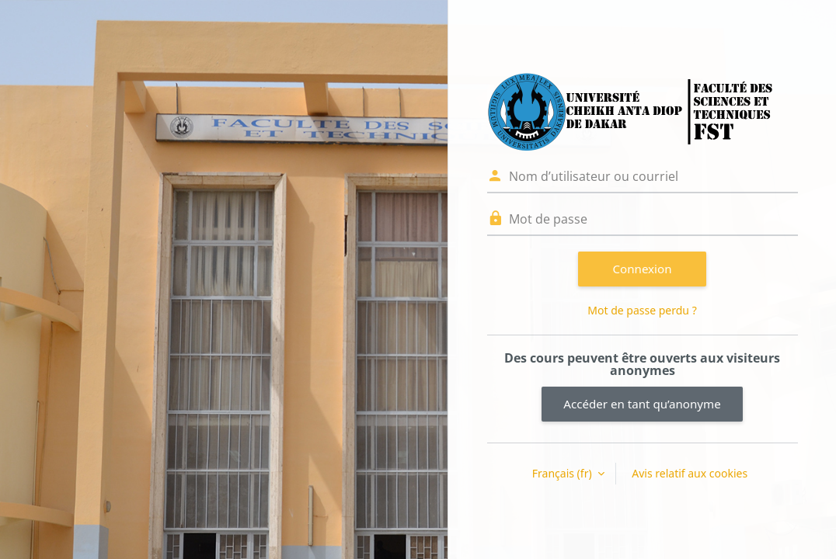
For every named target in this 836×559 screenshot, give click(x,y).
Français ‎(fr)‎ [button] (563, 473)
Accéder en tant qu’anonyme (641, 403)
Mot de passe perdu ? (641, 310)
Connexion (642, 268)
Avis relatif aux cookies (689, 473)
